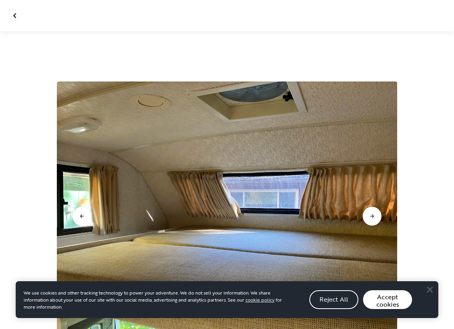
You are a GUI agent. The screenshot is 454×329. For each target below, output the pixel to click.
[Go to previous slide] (82, 216)
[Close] (429, 289)
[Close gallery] (15, 15)
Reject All (334, 299)
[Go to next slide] (372, 216)
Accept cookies (387, 300)
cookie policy (259, 299)
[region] (227, 299)
